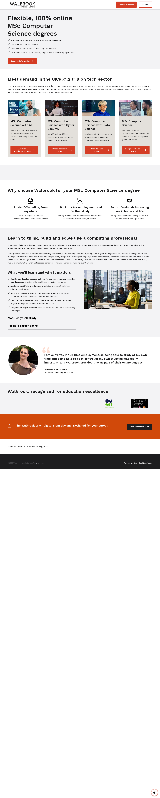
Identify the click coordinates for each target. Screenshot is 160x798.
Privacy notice (130, 463)
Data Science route (100, 150)
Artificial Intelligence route (24, 150)
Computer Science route (136, 150)
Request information (126, 4)
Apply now (145, 4)
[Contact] (154, 792)
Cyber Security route (62, 150)
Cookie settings (145, 463)
